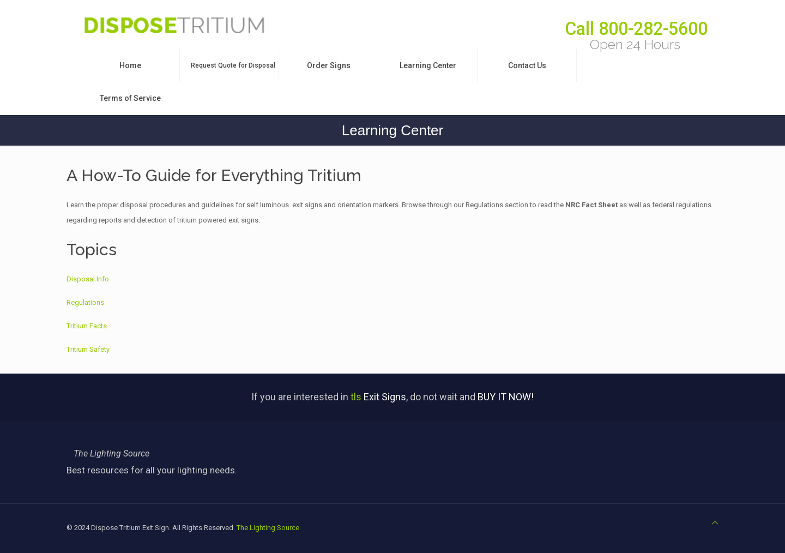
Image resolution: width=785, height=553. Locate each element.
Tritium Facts (87, 326)
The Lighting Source (268, 528)
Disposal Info (88, 279)
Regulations (85, 302)
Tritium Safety (88, 349)
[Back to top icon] (714, 523)
